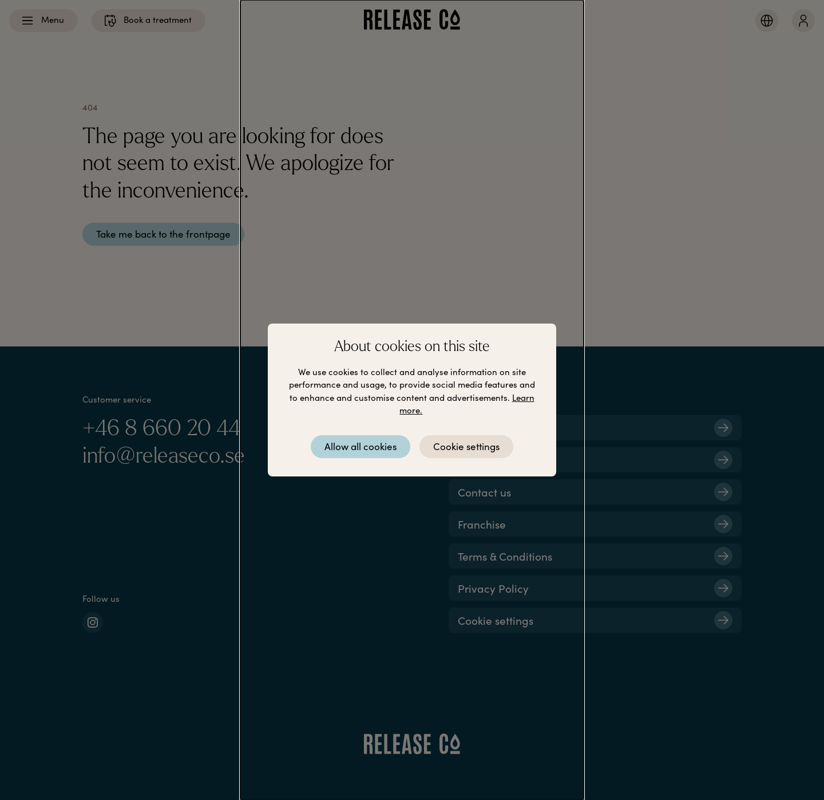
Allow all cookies (360, 446)
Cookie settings (466, 446)
